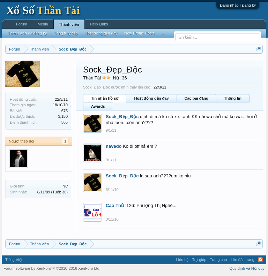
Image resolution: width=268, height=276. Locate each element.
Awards (98, 106)
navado (114, 146)
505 (64, 122)
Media (43, 24)
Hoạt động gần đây (151, 98)
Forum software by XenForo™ (51, 268)
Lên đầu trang (242, 260)
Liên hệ (182, 260)
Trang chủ (218, 260)
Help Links (99, 24)
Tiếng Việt (13, 260)
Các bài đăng (196, 98)
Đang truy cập (65, 33)
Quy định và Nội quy (247, 268)
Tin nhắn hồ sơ (104, 98)
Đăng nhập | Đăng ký (238, 5)
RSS (260, 259)
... (163, 33)
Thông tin (232, 98)
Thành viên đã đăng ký (27, 33)
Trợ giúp (199, 260)
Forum (21, 24)
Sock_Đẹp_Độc (122, 116)
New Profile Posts (139, 33)
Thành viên (69, 24)
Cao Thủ (115, 205)
